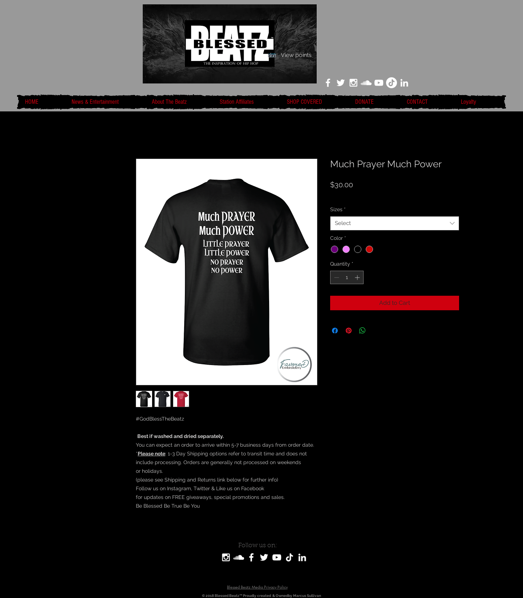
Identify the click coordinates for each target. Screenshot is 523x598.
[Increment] (357, 277)
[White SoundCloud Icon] (366, 82)
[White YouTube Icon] (378, 82)
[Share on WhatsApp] (362, 330)
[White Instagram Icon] (353, 82)
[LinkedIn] (404, 82)
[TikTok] (391, 82)
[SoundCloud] (238, 557)
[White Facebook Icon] (328, 82)
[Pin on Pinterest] (348, 330)
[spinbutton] (346, 277)
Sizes (338, 209)
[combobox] (394, 223)
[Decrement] (335, 277)
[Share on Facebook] (335, 330)
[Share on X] (376, 330)
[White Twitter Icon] (340, 82)
